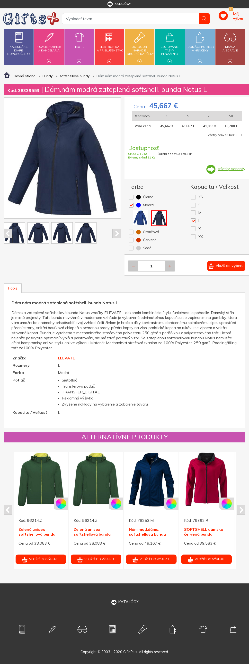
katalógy (119, 4)
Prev (8, 233)
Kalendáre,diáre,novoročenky (18, 43)
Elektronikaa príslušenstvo (110, 46)
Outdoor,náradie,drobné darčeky (140, 46)
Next (116, 233)
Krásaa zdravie (230, 46)
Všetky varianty (231, 168)
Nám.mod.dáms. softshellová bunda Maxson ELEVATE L (147, 534)
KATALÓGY (124, 601)
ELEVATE (66, 358)
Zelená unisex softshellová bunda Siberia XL (36, 534)
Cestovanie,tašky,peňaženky (169, 46)
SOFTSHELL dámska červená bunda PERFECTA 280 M (203, 534)
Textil (79, 44)
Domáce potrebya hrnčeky (200, 46)
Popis (13, 288)
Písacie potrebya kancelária (49, 46)
